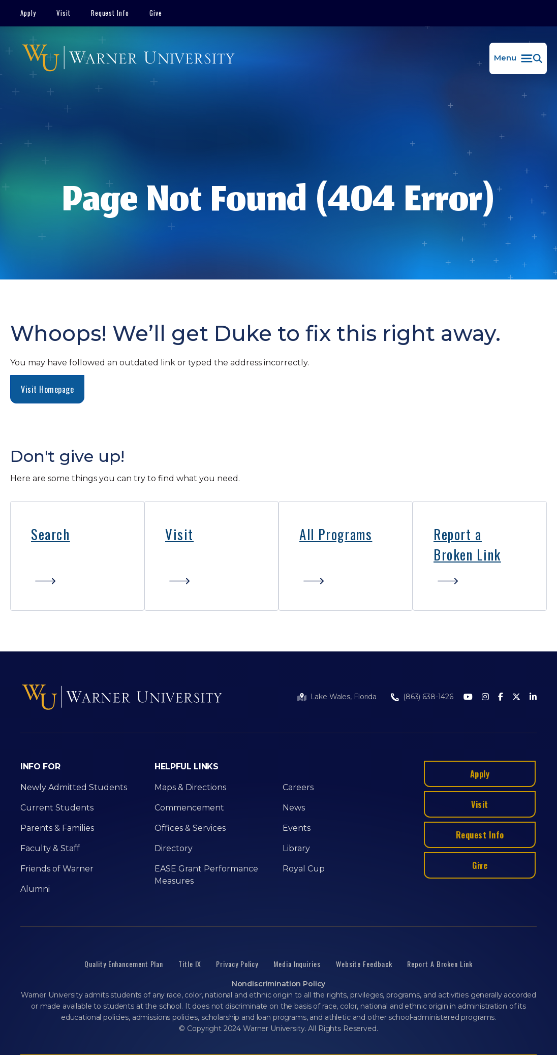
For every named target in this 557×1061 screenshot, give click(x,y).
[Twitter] (516, 697)
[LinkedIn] (533, 697)
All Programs (335, 534)
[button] (518, 58)
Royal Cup (304, 868)
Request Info (110, 13)
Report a (458, 534)
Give (155, 13)
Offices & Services (190, 828)
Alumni (35, 889)
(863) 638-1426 (428, 696)
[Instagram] (485, 697)
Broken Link (467, 554)
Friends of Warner (57, 868)
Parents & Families (57, 828)
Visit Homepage (47, 389)
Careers (298, 787)
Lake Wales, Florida (344, 696)
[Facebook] (500, 697)
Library (296, 848)
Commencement (189, 808)
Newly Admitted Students (73, 787)
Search (50, 534)
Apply (28, 13)
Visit (63, 13)
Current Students (57, 808)
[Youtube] (468, 697)
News (294, 808)
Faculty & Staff (50, 848)
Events (297, 828)
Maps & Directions (190, 787)
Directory (173, 848)
